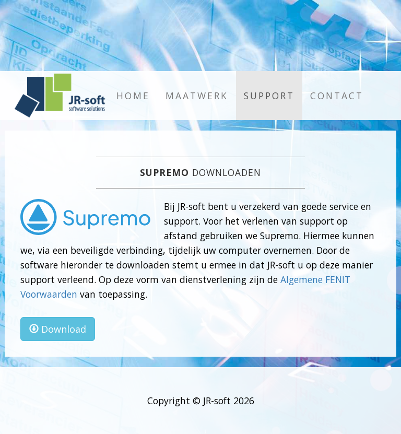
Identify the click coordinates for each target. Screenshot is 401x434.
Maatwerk (197, 95)
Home (133, 95)
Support (269, 95)
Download (57, 329)
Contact (336, 95)
